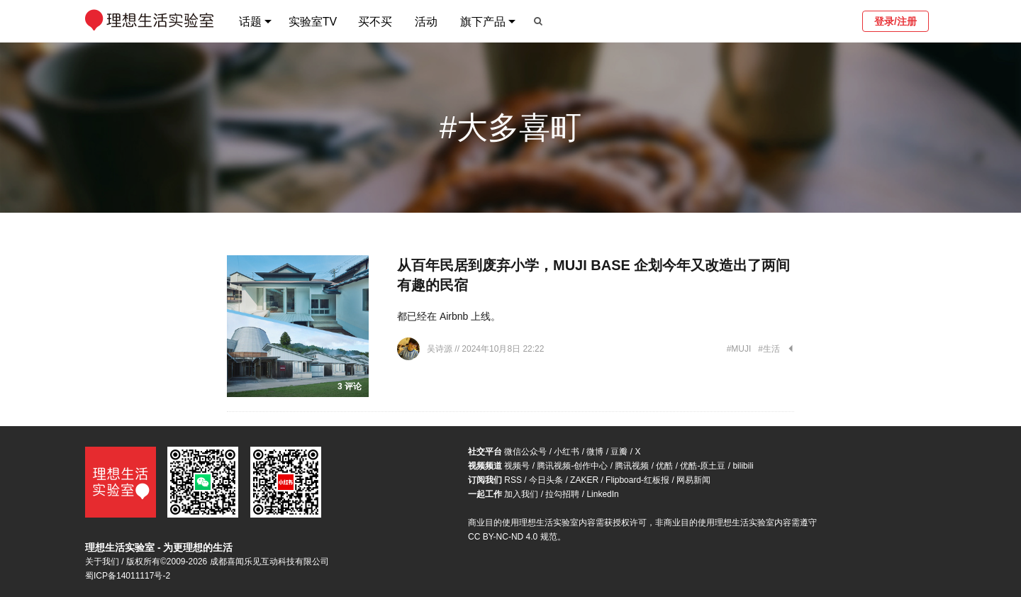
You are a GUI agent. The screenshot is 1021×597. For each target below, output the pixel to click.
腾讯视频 (632, 466)
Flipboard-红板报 (637, 480)
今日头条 (546, 480)
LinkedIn (602, 494)
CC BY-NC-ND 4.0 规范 (512, 537)
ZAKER (584, 480)
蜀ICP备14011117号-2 (127, 576)
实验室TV (313, 22)
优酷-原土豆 (702, 466)
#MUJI (739, 349)
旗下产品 (483, 22)
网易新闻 (693, 480)
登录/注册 (895, 21)
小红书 (566, 452)
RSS (513, 480)
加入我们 (521, 494)
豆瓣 (618, 452)
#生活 (769, 349)
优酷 (664, 466)
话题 (250, 22)
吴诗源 (440, 349)
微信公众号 (525, 452)
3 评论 (349, 386)
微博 (594, 452)
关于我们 (102, 562)
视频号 (517, 466)
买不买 (375, 22)
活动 (426, 22)
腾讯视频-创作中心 (572, 466)
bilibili (742, 466)
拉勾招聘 (562, 494)
